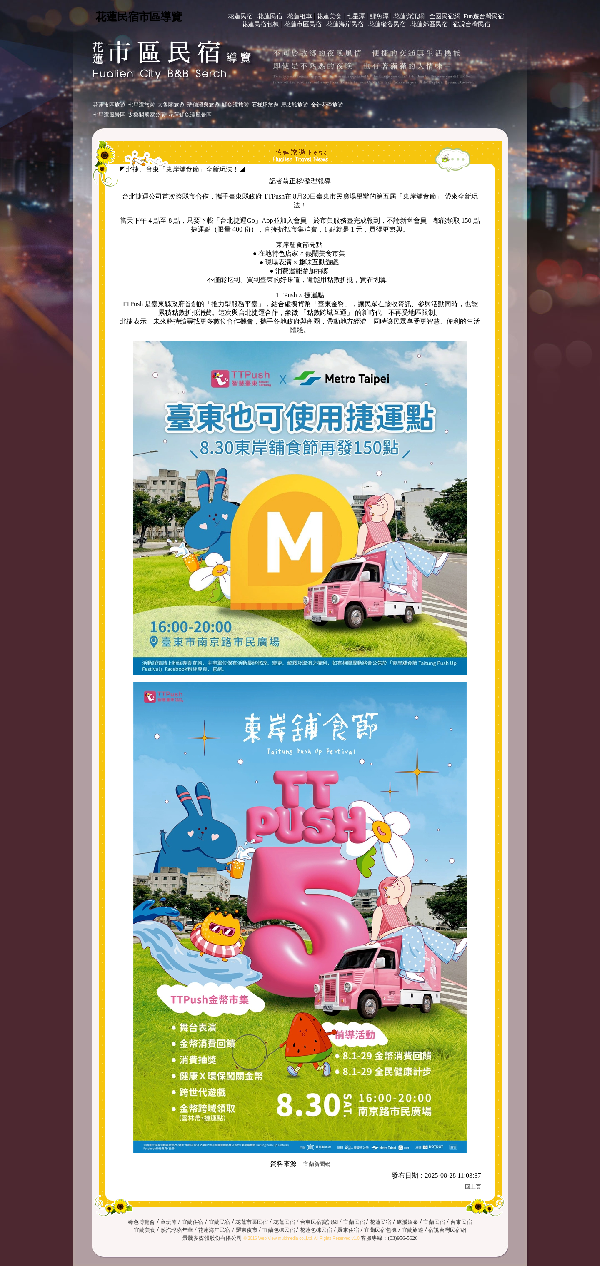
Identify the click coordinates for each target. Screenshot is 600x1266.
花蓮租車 (299, 16)
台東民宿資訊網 (319, 1222)
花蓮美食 (329, 16)
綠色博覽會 (141, 1222)
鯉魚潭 (379, 16)
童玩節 (168, 1222)
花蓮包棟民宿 (316, 1230)
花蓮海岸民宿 (345, 24)
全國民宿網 (444, 16)
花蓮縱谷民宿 (387, 24)
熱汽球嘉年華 (176, 1230)
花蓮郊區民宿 (429, 24)
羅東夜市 (247, 1230)
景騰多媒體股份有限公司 (212, 1238)
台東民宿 (461, 1222)
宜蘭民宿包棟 (380, 1230)
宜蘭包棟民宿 (279, 1230)
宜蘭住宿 (192, 1222)
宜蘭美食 (144, 1230)
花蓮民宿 (240, 16)
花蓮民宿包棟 (260, 24)
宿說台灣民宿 (471, 24)
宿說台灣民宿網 (447, 1230)
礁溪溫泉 (407, 1222)
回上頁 (473, 1187)
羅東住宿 (348, 1230)
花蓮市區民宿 (303, 24)
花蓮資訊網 (409, 16)
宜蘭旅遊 (411, 1230)
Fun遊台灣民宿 (483, 16)
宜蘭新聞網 (316, 1164)
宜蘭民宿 (219, 1222)
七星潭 (355, 16)
